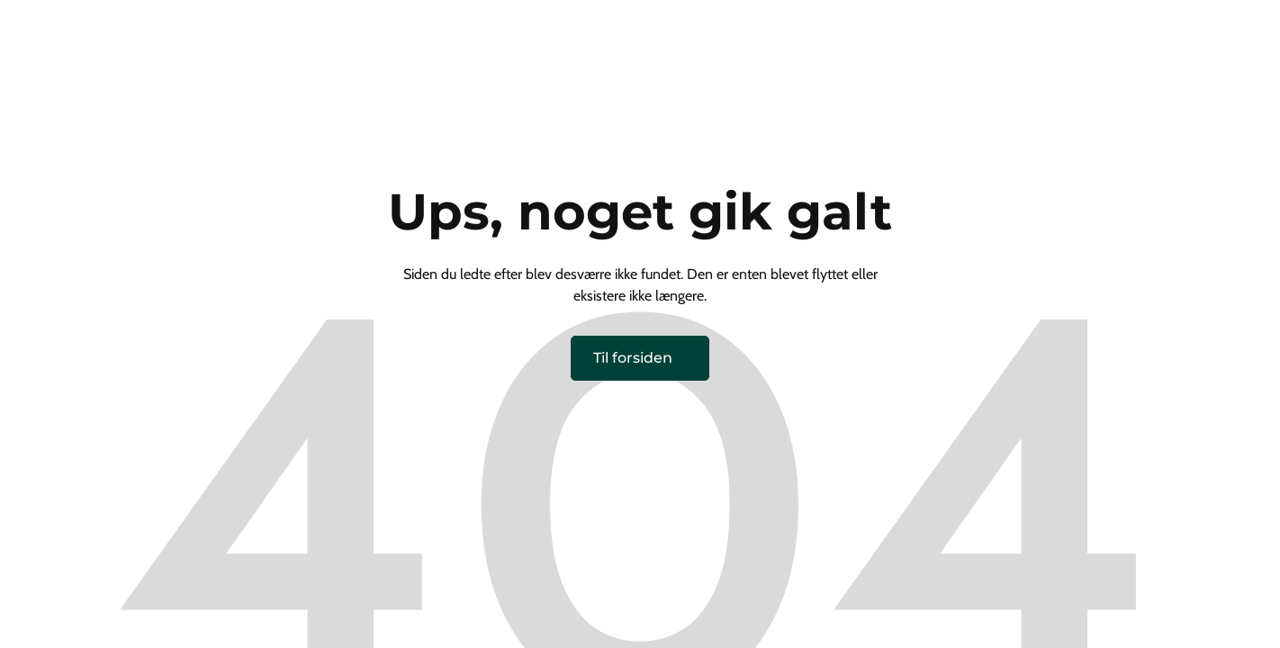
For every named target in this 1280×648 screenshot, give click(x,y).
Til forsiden (632, 357)
